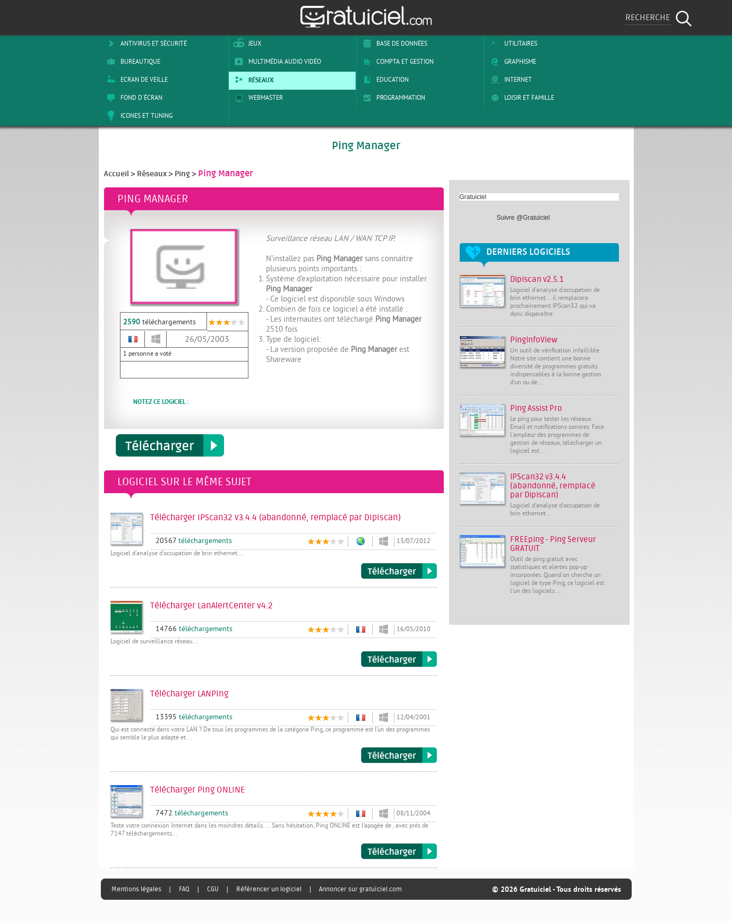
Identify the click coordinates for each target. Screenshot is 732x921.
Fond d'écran (132, 98)
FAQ (184, 889)
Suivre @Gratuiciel (523, 217)
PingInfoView (533, 340)
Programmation (392, 98)
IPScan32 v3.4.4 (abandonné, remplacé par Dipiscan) (553, 486)
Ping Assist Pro (536, 408)
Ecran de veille (135, 80)
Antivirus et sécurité (145, 43)
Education (384, 80)
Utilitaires (512, 43)
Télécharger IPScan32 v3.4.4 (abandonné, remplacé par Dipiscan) (399, 571)
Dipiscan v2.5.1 (537, 279)
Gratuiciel (473, 197)
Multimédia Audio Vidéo (276, 62)
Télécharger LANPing (399, 755)
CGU (213, 889)
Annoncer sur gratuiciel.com (360, 889)
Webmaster (257, 98)
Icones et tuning (138, 116)
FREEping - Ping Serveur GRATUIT (553, 544)
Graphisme (511, 62)
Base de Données (393, 43)
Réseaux (252, 80)
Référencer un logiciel (269, 889)
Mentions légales (136, 889)
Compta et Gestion (396, 62)
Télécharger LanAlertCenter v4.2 (399, 659)
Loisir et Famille (520, 98)
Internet (509, 80)
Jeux (246, 43)
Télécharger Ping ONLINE (399, 851)
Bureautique (131, 62)
